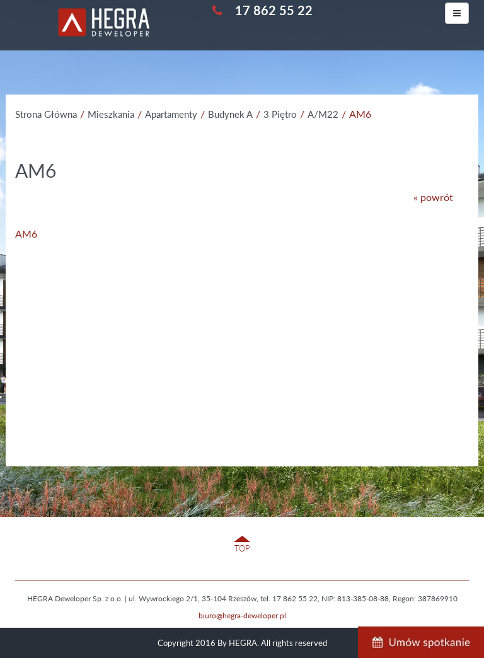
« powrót (433, 197)
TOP (242, 548)
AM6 (26, 234)
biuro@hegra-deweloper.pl (242, 615)
